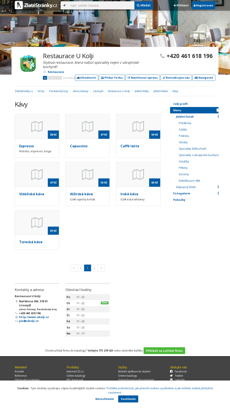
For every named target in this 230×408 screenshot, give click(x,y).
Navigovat (204, 78)
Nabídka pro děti (201, 180)
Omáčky (201, 161)
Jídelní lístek (199, 117)
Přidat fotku (112, 78)
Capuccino (78, 146)
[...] (101, 5)
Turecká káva (30, 242)
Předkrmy (201, 123)
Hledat (144, 5)
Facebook (178, 371)
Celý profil (180, 104)
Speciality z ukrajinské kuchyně (201, 155)
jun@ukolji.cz (29, 321)
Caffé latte (130, 146)
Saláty (201, 129)
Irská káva (129, 194)
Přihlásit (181, 5)
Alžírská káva (81, 194)
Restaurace (56, 72)
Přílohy (201, 168)
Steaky (201, 142)
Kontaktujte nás (176, 78)
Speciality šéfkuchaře (201, 148)
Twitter (176, 376)
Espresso (26, 146)
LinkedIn (177, 380)
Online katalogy (76, 376)
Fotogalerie (198, 193)
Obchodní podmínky (27, 380)
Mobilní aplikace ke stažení (134, 371)
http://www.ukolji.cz (34, 317)
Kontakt (19, 371)
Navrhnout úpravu (143, 78)
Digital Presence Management (136, 380)
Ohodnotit (86, 78)
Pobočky (179, 200)
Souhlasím (128, 399)
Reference (21, 376)
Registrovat (203, 5)
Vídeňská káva (31, 194)
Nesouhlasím (104, 399)
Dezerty (201, 174)
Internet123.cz (75, 371)
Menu (198, 110)
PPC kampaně (75, 380)
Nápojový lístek (199, 187)
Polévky (201, 136)
